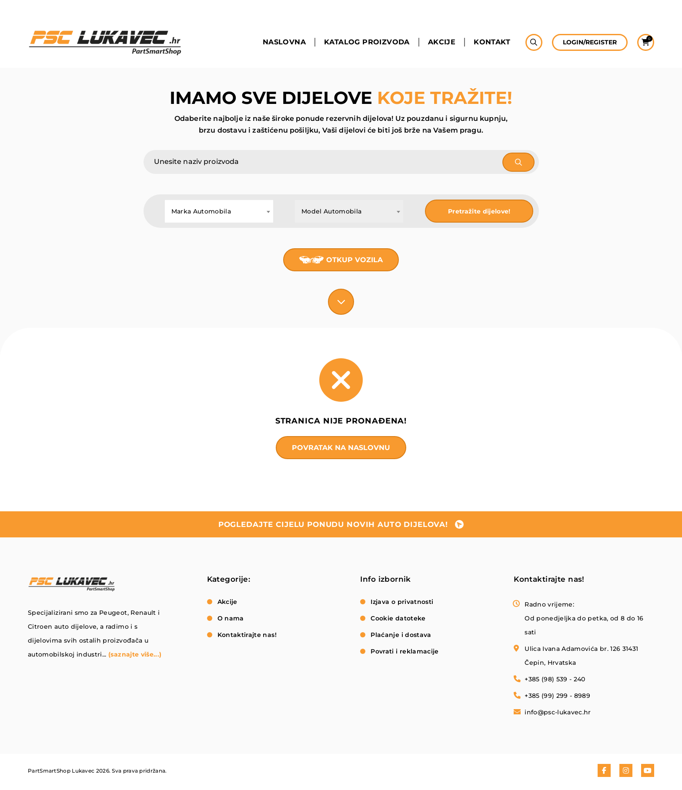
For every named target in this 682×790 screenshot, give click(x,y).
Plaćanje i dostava (401, 635)
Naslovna (284, 42)
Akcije (441, 42)
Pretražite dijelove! (479, 211)
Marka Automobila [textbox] (201, 211)
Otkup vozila (354, 260)
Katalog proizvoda (367, 42)
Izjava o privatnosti (402, 602)
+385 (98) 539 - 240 (555, 679)
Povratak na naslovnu (341, 447)
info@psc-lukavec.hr (558, 712)
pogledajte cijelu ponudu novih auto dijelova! (333, 524)
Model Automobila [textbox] (331, 211)
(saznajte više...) (134, 654)
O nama (230, 618)
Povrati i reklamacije (404, 651)
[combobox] (219, 211)
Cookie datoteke (398, 618)
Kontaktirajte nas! (247, 635)
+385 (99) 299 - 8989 (557, 696)
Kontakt (492, 42)
